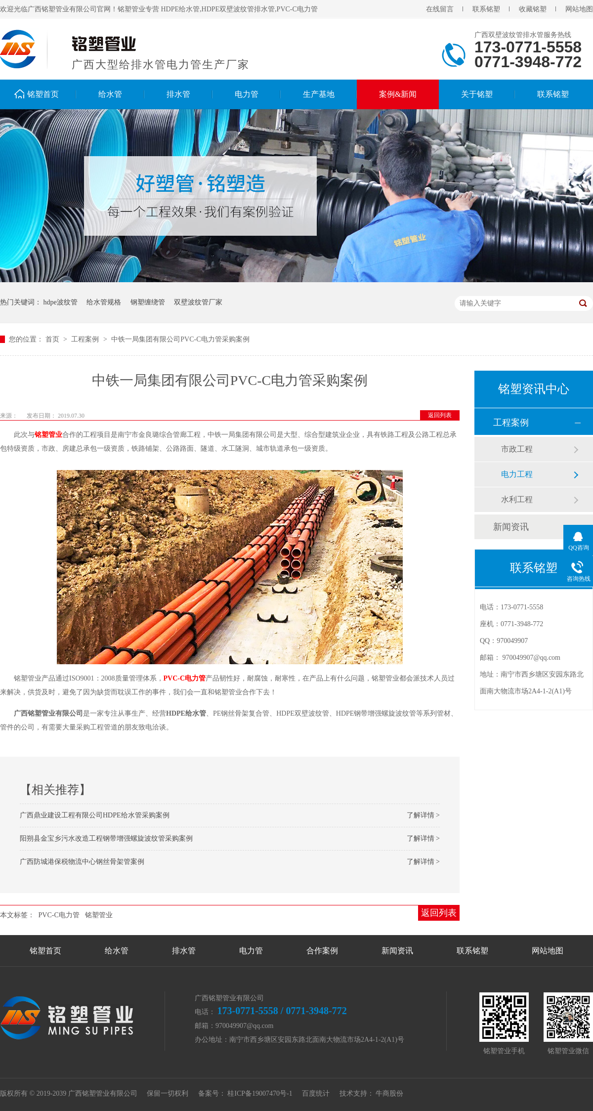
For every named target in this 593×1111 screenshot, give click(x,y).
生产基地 (319, 94)
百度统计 (316, 1093)
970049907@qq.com (532, 657)
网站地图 (579, 9)
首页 (53, 339)
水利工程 (517, 499)
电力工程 (517, 474)
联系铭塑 (486, 9)
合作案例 (322, 950)
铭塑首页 (43, 94)
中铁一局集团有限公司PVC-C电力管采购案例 (180, 339)
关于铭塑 (477, 94)
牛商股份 (389, 1093)
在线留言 (440, 9)
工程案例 (86, 339)
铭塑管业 (48, 434)
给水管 (110, 94)
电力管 (246, 94)
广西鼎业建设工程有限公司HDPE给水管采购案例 (94, 815)
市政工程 (517, 449)
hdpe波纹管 (60, 302)
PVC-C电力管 (185, 678)
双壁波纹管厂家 (198, 302)
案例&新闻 (398, 94)
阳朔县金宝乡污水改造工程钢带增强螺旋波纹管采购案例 (106, 838)
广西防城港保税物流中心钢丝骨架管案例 (82, 861)
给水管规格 (103, 302)
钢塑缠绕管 (147, 302)
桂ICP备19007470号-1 (259, 1093)
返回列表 (440, 415)
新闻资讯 (511, 527)
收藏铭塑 (533, 9)
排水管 (178, 94)
